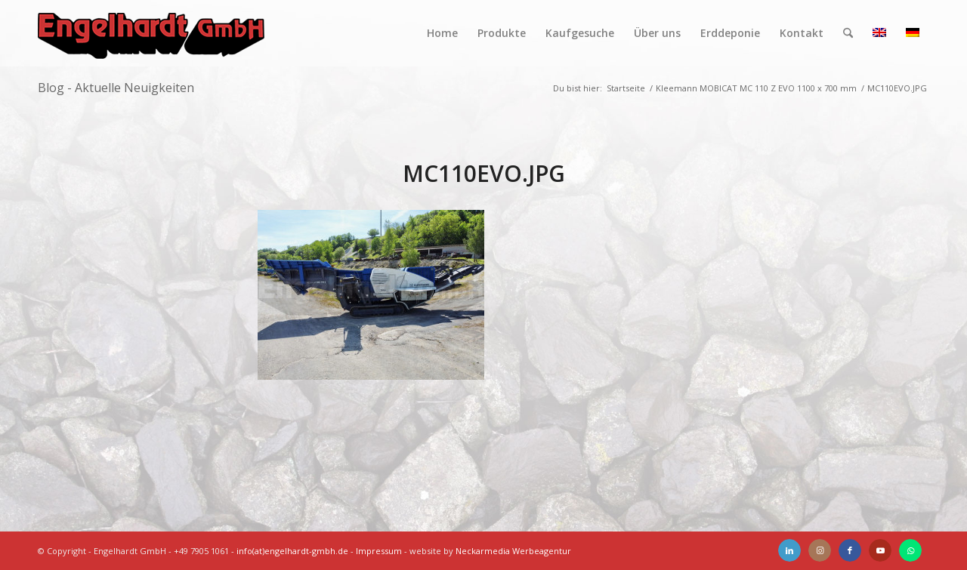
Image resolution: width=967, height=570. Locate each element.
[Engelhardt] (151, 33)
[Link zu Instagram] (819, 550)
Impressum (379, 550)
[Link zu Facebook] (850, 550)
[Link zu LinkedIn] (789, 550)
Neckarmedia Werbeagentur (513, 550)
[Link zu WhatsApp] (910, 550)
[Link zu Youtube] (880, 550)
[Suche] (848, 33)
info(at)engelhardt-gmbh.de (292, 550)
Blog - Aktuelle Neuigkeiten (116, 87)
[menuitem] (442, 33)
